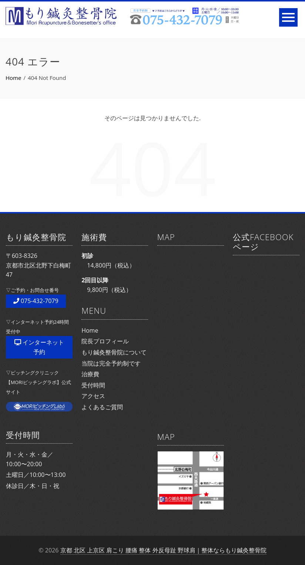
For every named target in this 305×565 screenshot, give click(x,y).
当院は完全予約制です (111, 363)
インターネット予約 (39, 347)
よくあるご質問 (102, 407)
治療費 (90, 374)
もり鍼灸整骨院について (114, 352)
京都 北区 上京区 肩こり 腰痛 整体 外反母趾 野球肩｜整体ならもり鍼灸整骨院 (163, 550)
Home (89, 330)
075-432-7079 (35, 301)
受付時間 (93, 385)
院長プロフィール (105, 341)
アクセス (93, 396)
